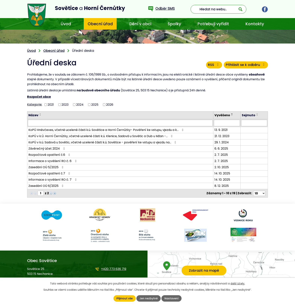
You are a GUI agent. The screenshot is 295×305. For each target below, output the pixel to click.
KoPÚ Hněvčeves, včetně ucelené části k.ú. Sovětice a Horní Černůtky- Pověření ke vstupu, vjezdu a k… (106, 130)
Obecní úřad (100, 24)
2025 (94, 104)
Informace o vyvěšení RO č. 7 (53, 179)
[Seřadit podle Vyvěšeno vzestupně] (232, 114)
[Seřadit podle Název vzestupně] (40, 114)
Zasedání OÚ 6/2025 (46, 186)
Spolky (174, 24)
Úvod (66, 24)
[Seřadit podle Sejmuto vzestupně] (257, 114)
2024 (80, 104)
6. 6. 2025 (221, 148)
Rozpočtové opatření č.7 (49, 173)
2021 (51, 104)
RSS (214, 64)
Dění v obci (140, 24)
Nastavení (171, 298)
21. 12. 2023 (222, 136)
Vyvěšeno (222, 115)
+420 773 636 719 (113, 269)
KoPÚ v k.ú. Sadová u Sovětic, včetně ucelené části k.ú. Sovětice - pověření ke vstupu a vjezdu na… (102, 142)
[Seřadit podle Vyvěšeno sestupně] (232, 115)
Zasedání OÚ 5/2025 (46, 167)
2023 (65, 104)
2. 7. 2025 (221, 155)
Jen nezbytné (148, 298)
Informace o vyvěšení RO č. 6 (53, 161)
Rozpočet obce (39, 97)
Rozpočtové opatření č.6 (49, 155)
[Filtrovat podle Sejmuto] (254, 123)
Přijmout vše (124, 298)
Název (33, 115)
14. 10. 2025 (222, 173)
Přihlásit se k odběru (246, 64)
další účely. (237, 283)
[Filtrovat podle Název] (120, 123)
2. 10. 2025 (222, 167)
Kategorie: (34, 104)
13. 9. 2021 (221, 130)
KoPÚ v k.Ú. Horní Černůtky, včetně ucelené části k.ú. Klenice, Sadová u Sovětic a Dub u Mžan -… (101, 136)
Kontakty (254, 24)
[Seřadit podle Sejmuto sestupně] (257, 115)
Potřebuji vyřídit (213, 24)
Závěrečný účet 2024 (47, 148)
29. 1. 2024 (222, 142)
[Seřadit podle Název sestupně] (40, 115)
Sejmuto (248, 115)
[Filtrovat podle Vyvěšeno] (227, 123)
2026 (109, 104)
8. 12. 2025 (222, 186)
